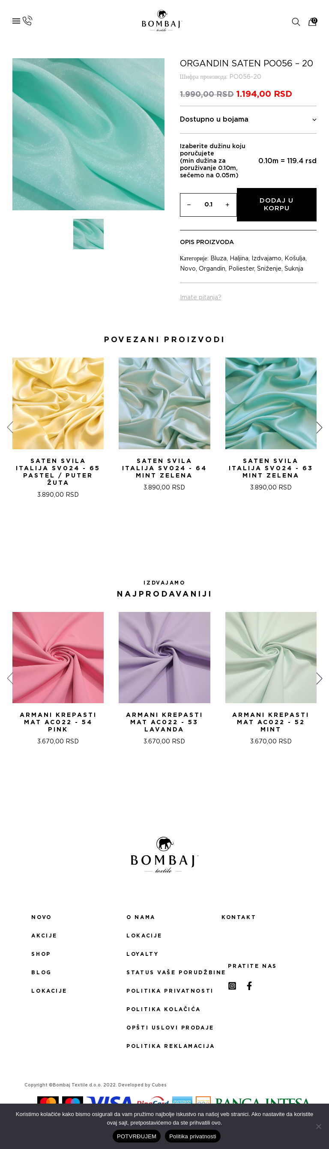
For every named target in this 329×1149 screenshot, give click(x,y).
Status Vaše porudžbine (164, 972)
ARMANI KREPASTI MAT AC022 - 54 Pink (58, 722)
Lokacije (49, 991)
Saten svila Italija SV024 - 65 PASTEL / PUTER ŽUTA (58, 472)
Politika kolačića (163, 1009)
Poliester (241, 269)
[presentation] (10, 427)
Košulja (294, 259)
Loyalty (142, 954)
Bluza (218, 259)
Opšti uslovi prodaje (164, 1027)
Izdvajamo (266, 259)
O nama (140, 917)
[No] (318, 1126)
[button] (154, 529)
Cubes (159, 1085)
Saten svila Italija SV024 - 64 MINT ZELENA (164, 468)
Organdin (212, 269)
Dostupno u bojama (248, 120)
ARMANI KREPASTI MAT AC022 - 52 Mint (270, 722)
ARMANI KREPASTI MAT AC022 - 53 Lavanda (164, 722)
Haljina (239, 259)
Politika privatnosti (164, 991)
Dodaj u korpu (276, 204)
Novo (188, 269)
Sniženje (269, 269)
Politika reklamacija (164, 1046)
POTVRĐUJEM (136, 1136)
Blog (41, 972)
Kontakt (238, 917)
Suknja (293, 269)
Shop (41, 954)
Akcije (44, 935)
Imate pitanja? (200, 298)
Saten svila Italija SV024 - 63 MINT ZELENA (271, 468)
